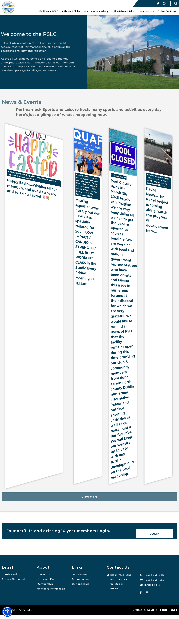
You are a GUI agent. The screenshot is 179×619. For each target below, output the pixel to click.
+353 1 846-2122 (152, 574)
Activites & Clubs (71, 11)
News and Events (48, 579)
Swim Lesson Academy (95, 11)
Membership (45, 583)
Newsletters (80, 574)
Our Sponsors (81, 583)
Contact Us (44, 574)
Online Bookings (167, 11)
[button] (7, 611)
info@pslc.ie (150, 584)
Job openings (80, 579)
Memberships (146, 11)
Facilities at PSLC (48, 11)
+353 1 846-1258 (152, 579)
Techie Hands (167, 609)
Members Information (51, 588)
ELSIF (151, 609)
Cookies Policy (11, 574)
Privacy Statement (13, 579)
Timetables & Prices (124, 11)
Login (154, 534)
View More (89, 504)
